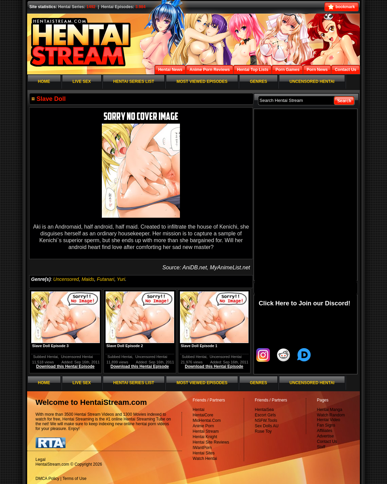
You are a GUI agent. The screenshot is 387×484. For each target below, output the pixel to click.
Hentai (199, 409)
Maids (87, 279)
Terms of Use (74, 478)
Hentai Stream (206, 431)
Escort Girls (265, 415)
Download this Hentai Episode (65, 366)
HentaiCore (203, 415)
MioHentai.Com (207, 420)
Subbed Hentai (45, 357)
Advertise (325, 436)
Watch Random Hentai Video (331, 417)
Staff (321, 447)
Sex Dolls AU (267, 426)
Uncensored (66, 279)
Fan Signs (326, 425)
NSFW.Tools (266, 420)
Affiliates (324, 430)
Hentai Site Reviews (211, 442)
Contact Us (327, 441)
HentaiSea (264, 409)
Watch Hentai (205, 458)
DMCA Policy (47, 478)
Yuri (121, 279)
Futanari (105, 279)
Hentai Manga (330, 409)
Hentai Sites (204, 453)
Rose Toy (263, 431)
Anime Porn (203, 426)
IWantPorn (202, 447)
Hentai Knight (205, 436)
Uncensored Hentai (77, 357)
